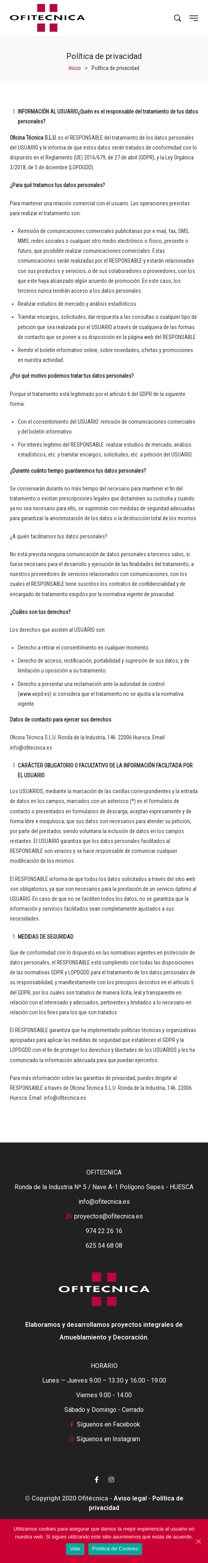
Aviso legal (130, 1498)
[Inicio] (75, 68)
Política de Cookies (115, 1549)
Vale (75, 1549)
